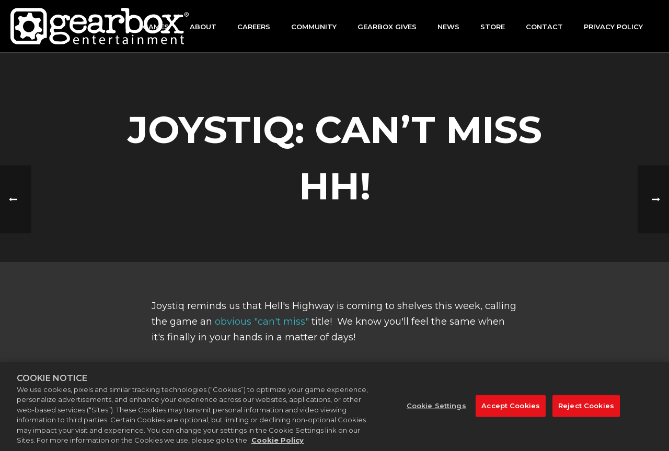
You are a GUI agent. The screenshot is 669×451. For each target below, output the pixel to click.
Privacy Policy (613, 26)
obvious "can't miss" (262, 321)
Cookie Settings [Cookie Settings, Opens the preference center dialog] (436, 409)
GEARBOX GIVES (387, 26)
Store (492, 26)
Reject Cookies (586, 409)
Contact (544, 26)
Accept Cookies (510, 409)
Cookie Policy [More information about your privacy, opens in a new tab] (277, 444)
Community (314, 26)
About (203, 26)
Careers (253, 26)
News (448, 26)
